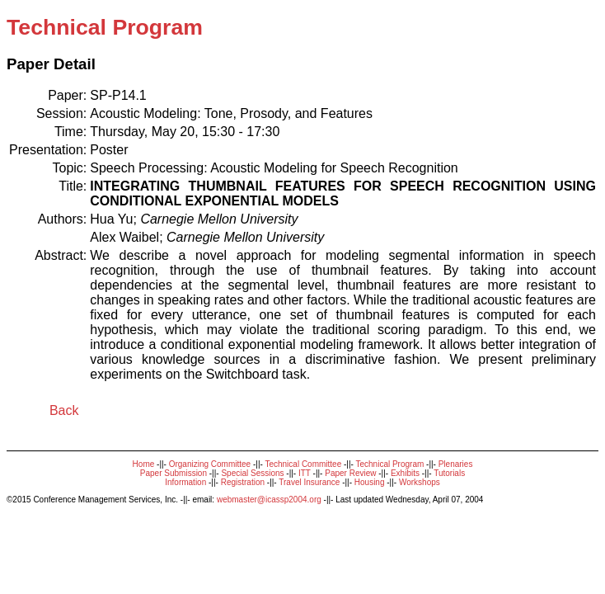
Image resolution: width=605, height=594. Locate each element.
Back (64, 410)
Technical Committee (303, 464)
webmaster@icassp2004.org (269, 499)
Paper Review (350, 473)
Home (144, 464)
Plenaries (456, 464)
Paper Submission (173, 473)
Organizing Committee (210, 464)
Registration (243, 482)
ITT (304, 473)
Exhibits (405, 473)
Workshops (419, 482)
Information (185, 482)
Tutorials (449, 473)
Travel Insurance (309, 482)
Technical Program (389, 464)
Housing (369, 482)
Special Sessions (252, 473)
